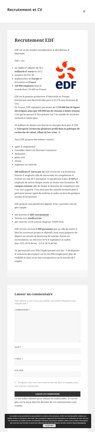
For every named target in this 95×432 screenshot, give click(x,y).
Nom (18, 347)
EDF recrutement (39, 214)
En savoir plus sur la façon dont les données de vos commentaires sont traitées (46, 402)
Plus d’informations (79, 423)
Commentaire (22, 309)
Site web (19, 370)
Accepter (49, 426)
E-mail (19, 358)
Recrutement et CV (24, 9)
